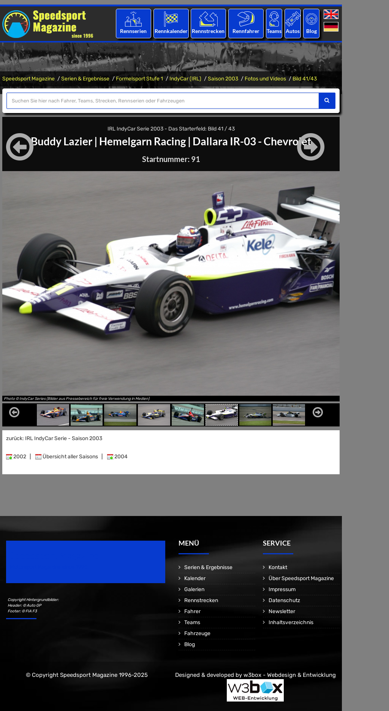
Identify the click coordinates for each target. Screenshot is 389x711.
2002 (16, 456)
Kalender (195, 578)
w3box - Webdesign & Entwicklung (290, 675)
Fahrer (192, 611)
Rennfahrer (245, 31)
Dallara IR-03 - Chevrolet (252, 141)
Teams (274, 31)
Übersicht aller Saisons (66, 456)
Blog (311, 31)
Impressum (282, 589)
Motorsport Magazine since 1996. (49, 567)
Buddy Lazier (61, 141)
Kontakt (278, 567)
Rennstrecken (208, 31)
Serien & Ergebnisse (85, 79)
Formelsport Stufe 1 (139, 79)
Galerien (194, 589)
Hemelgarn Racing (142, 141)
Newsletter (282, 611)
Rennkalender (170, 31)
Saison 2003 (223, 79)
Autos (293, 31)
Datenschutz (284, 600)
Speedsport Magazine (28, 79)
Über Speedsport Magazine (301, 578)
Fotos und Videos (265, 79)
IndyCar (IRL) (185, 79)
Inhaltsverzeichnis (291, 622)
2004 (117, 456)
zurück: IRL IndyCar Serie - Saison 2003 (54, 438)
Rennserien (133, 31)
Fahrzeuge (197, 633)
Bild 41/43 (305, 79)
